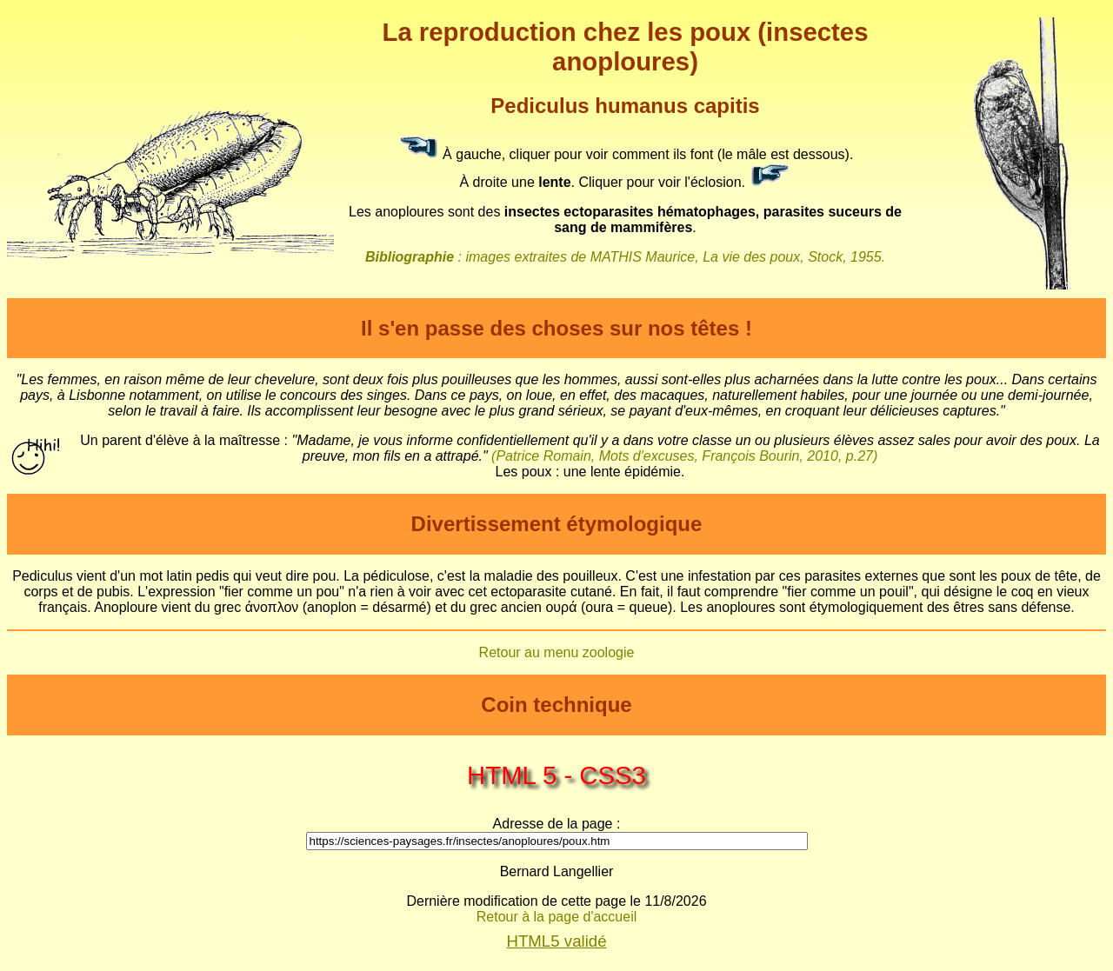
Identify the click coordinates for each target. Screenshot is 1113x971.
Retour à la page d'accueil (557, 916)
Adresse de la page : (557, 823)
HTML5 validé (556, 941)
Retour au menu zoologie (557, 652)
